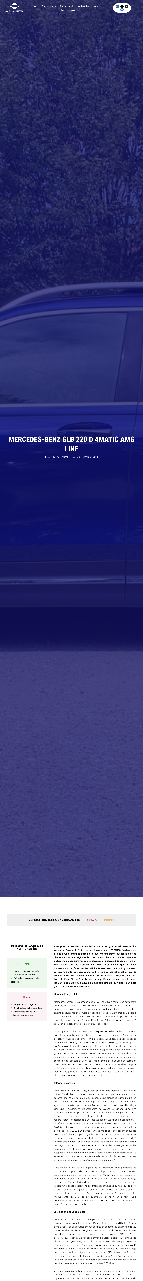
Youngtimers (53, 7)
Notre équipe (73, 11)
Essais (38, 7)
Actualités (88, 7)
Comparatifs (71, 7)
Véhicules (56, 11)
